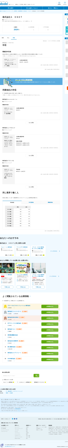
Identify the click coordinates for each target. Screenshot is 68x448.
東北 (27, 428)
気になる (65, 4)
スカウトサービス (4, 431)
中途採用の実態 (54, 432)
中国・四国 (28, 435)
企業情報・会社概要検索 (18, 11)
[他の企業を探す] (17, 375)
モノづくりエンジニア (19, 428)
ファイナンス (17, 432)
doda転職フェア (39, 428)
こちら (18, 410)
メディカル (17, 429)
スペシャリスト (17, 434)
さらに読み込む (53, 251)
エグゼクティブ (17, 435)
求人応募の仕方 (64, 428)
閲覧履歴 (59, 4)
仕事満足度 (60, 432)
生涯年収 (63, 431)
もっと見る (31, 122)
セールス (16, 431)
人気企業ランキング (53, 431)
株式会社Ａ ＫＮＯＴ (27, 11)
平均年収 (59, 431)
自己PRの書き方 (58, 428)
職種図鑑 (55, 434)
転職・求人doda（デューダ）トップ (6, 11)
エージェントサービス (5, 429)
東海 (27, 431)
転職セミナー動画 (39, 429)
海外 (27, 438)
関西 (7, 393)
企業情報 (59, 434)
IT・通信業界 (9, 391)
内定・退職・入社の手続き (58, 429)
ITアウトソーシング (18, 391)
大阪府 (11, 393)
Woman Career (17, 438)
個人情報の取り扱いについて (10, 446)
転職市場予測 (65, 432)
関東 (27, 429)
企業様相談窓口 (18, 408)
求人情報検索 (3, 428)
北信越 (27, 432)
